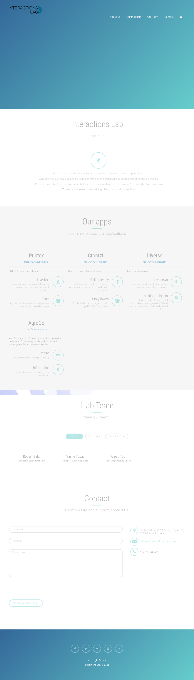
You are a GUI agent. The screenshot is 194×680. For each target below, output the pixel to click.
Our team (152, 16)
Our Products (133, 16)
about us (115, 16)
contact (169, 16)
